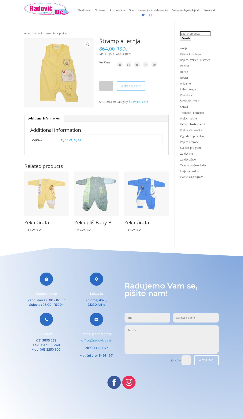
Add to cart (131, 86)
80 (79, 140)
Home (27, 33)
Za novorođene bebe (193, 165)
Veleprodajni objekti (186, 10)
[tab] (44, 118)
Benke (184, 72)
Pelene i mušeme (190, 54)
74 (75, 140)
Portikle (184, 66)
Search (186, 38)
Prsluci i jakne (188, 118)
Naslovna (84, 10)
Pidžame (185, 83)
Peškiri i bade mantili (192, 124)
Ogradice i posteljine (192, 136)
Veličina (104, 62)
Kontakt (209, 10)
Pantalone (186, 95)
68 (70, 140)
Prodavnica (117, 10)
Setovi (184, 107)
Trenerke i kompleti (192, 113)
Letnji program (189, 89)
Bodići (184, 77)
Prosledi (207, 360)
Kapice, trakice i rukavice (195, 60)
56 (61, 140)
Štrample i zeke (42, 33)
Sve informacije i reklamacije (148, 10)
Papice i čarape (189, 142)
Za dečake (186, 153)
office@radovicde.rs (96, 340)
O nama (100, 10)
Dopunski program (191, 177)
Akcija (183, 48)
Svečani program (190, 147)
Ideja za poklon (189, 171)
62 (66, 140)
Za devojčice (188, 159)
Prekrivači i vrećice (191, 130)
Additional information (44, 118)
